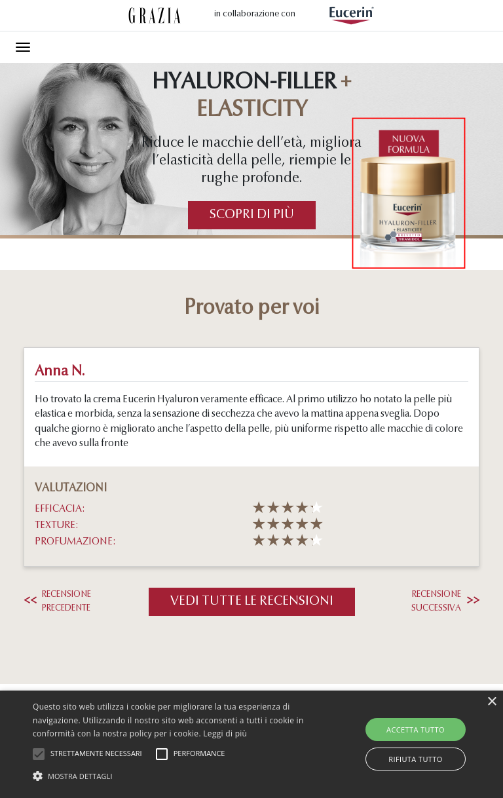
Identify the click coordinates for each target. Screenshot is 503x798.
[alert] (251, 744)
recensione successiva (445, 601)
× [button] (491, 702)
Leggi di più (225, 733)
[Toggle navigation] (23, 47)
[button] (175, 775)
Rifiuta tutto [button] (415, 759)
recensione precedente (57, 601)
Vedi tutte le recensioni (251, 601)
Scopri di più (252, 214)
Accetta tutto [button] (415, 729)
